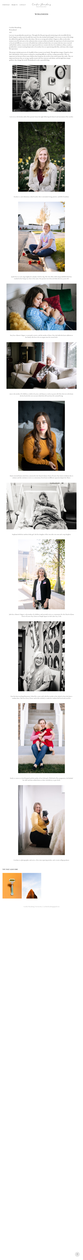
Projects (15, 5)
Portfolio (6, 5)
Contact (23, 5)
